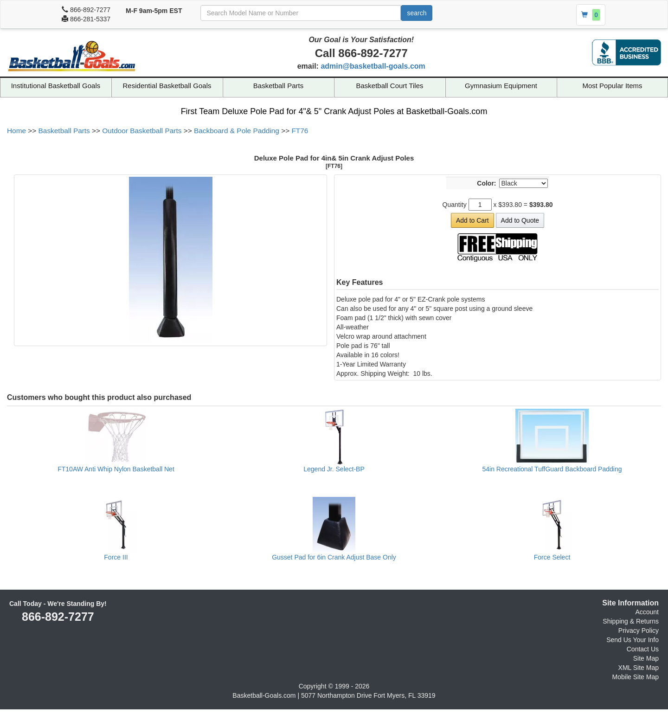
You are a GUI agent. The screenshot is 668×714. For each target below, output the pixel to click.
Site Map (646, 658)
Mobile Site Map (635, 677)
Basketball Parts (278, 86)
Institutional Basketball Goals (56, 86)
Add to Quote (520, 220)
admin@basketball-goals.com (373, 66)
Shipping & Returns (631, 621)
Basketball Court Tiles (389, 86)
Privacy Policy (638, 630)
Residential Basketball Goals (167, 86)
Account (647, 612)
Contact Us (643, 649)
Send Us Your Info (632, 639)
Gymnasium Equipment (501, 86)
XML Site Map (638, 667)
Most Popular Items (612, 86)
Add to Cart (472, 220)
